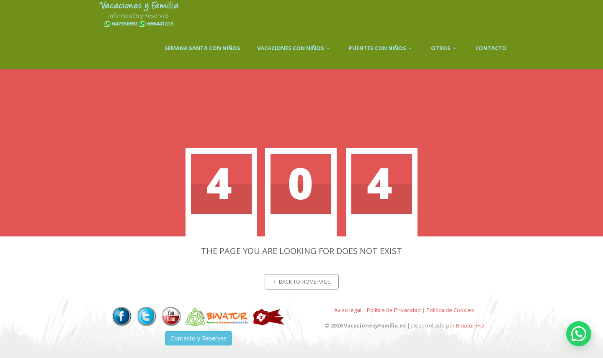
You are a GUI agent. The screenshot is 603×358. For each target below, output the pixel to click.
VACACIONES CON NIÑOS (294, 48)
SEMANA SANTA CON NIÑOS (202, 48)
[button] (578, 333)
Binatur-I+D (470, 325)
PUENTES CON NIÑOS (381, 48)
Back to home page (301, 281)
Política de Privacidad (394, 310)
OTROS (445, 48)
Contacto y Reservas (198, 338)
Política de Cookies (450, 310)
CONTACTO (491, 48)
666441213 (160, 23)
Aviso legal (347, 310)
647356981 (125, 23)
